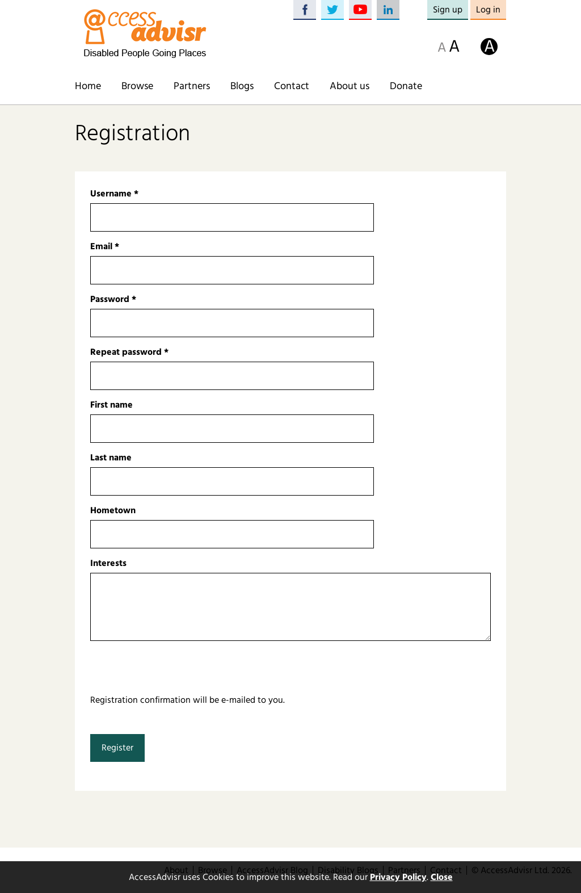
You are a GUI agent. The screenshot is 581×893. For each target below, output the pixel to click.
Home (88, 86)
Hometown (113, 510)
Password (113, 299)
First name (111, 404)
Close (442, 877)
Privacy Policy (398, 877)
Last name (111, 457)
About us (349, 86)
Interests (108, 563)
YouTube (360, 10)
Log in (488, 9)
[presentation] (176, 671)
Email (104, 246)
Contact (291, 86)
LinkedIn (388, 10)
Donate (406, 86)
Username (114, 193)
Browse (137, 86)
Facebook (304, 10)
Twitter (332, 10)
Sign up (447, 9)
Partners (192, 86)
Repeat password (129, 352)
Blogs (242, 86)
